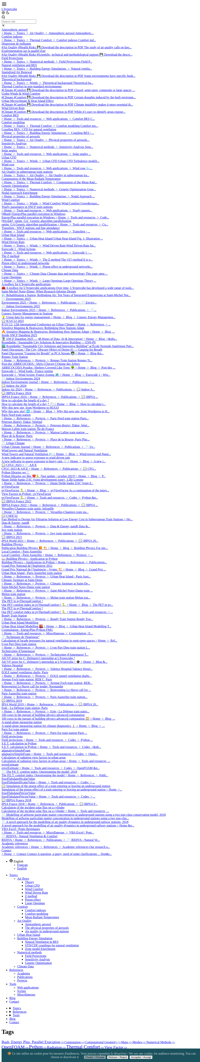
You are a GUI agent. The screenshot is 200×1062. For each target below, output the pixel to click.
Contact (14, 1001)
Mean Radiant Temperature (42, 917)
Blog (12, 998)
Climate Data (25, 966)
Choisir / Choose (94, 1057)
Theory (29, 882)
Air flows (23, 878)
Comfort (22, 906)
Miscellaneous (26, 994)
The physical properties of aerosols (47, 927)
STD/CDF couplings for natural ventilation (52, 945)
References (16, 970)
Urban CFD (32, 885)
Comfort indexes (35, 910)
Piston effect (33, 899)
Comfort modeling (36, 913)
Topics (13, 875)
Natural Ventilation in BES (42, 941)
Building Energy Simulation (34, 938)
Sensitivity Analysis (37, 959)
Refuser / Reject (117, 1057)
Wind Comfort (34, 889)
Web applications (28, 987)
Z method (31, 896)
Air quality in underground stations (47, 931)
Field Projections (35, 956)
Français (22, 865)
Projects (22, 980)
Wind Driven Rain (36, 892)
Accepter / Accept (141, 1057)
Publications (25, 977)
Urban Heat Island (28, 934)
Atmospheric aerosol (38, 924)
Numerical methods (29, 952)
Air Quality (24, 920)
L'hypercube (9, 9)
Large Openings (35, 903)
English (22, 868)
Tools (12, 984)
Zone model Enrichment (40, 949)
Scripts (21, 991)
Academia (23, 973)
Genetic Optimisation (38, 963)
